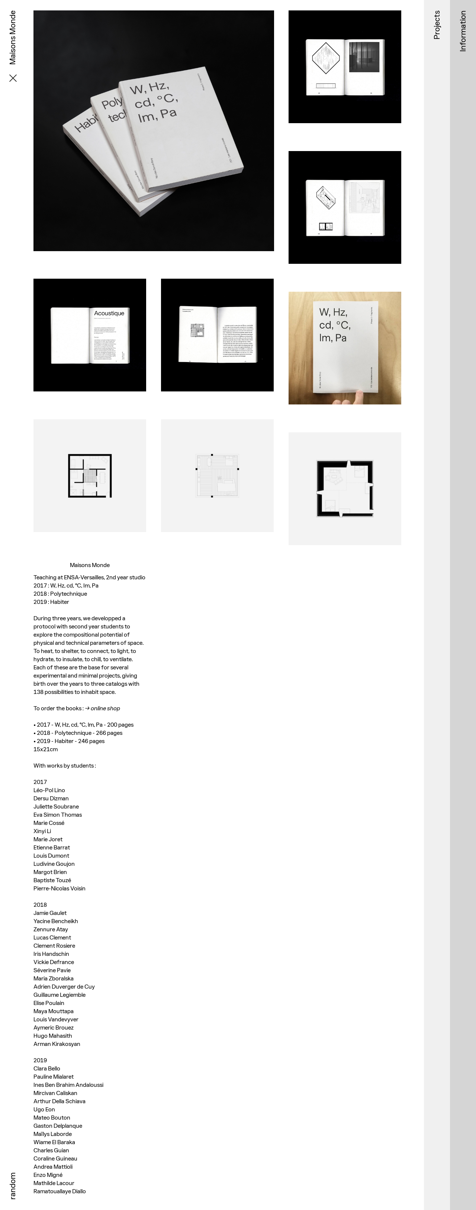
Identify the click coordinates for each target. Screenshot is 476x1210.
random (12, 1186)
